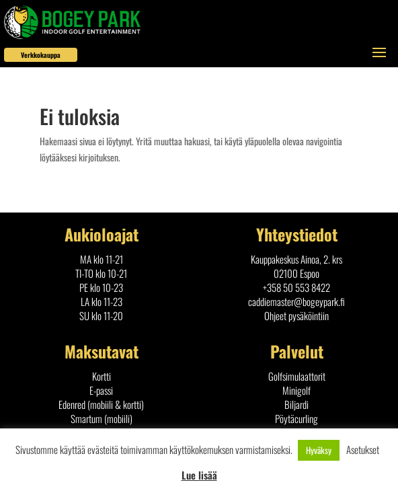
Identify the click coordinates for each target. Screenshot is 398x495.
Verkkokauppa (41, 55)
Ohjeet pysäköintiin (296, 315)
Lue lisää (199, 474)
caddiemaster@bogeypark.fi (296, 301)
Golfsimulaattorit (296, 376)
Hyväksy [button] (318, 450)
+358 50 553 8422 (296, 287)
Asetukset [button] (362, 449)
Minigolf (296, 390)
